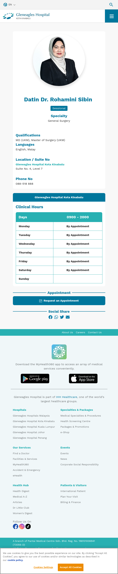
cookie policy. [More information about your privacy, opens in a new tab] (15, 560)
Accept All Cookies (70, 568)
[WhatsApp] (56, 317)
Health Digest (21, 491)
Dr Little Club (21, 507)
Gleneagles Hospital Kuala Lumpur (34, 426)
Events (65, 453)
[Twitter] (62, 317)
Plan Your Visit (69, 496)
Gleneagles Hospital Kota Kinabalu (34, 421)
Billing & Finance (71, 502)
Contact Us (95, 332)
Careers (80, 332)
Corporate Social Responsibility (80, 464)
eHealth (17, 475)
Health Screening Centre (75, 421)
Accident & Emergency (26, 470)
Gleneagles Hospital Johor (29, 432)
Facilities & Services (25, 458)
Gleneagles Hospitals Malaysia (31, 415)
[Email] (68, 317)
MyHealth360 (21, 464)
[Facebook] (50, 317)
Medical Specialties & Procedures (81, 415)
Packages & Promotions (75, 426)
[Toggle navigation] (111, 16)
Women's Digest (22, 513)
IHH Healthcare (66, 397)
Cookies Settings (43, 568)
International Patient (73, 491)
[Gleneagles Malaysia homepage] (26, 16)
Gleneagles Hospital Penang (30, 437)
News (64, 458)
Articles (17, 502)
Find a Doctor (21, 453)
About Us (67, 332)
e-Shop (65, 432)
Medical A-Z (20, 496)
